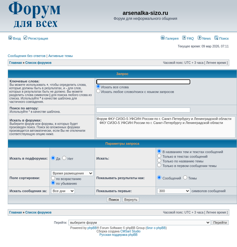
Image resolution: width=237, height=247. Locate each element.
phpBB (92, 228)
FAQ (188, 38)
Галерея (170, 38)
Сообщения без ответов (26, 56)
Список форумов (38, 62)
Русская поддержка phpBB (118, 234)
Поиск (221, 38)
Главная (15, 62)
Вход (14, 38)
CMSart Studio (130, 231)
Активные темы (60, 56)
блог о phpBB (156, 228)
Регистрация (36, 38)
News (203, 38)
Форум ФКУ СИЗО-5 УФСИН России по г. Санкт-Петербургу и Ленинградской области (166, 119)
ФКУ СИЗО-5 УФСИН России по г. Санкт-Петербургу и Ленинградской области (166, 123)
